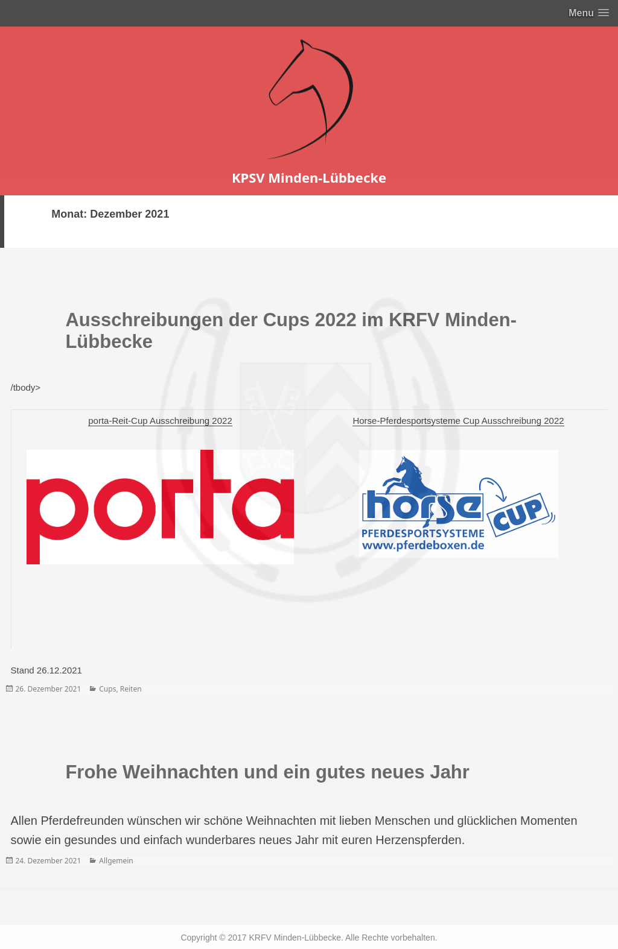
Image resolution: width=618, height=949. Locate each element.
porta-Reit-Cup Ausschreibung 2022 (160, 420)
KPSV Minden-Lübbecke (309, 177)
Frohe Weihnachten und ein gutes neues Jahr (267, 772)
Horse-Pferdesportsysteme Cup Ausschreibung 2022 (458, 420)
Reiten (131, 689)
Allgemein (116, 861)
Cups (107, 689)
